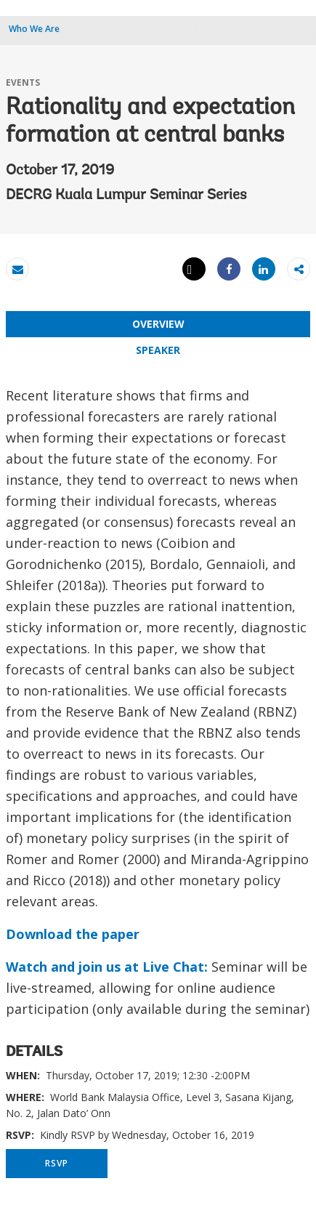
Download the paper (72, 934)
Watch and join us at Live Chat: (107, 966)
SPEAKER (158, 350)
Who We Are (34, 29)
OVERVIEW (158, 324)
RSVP (56, 1163)
